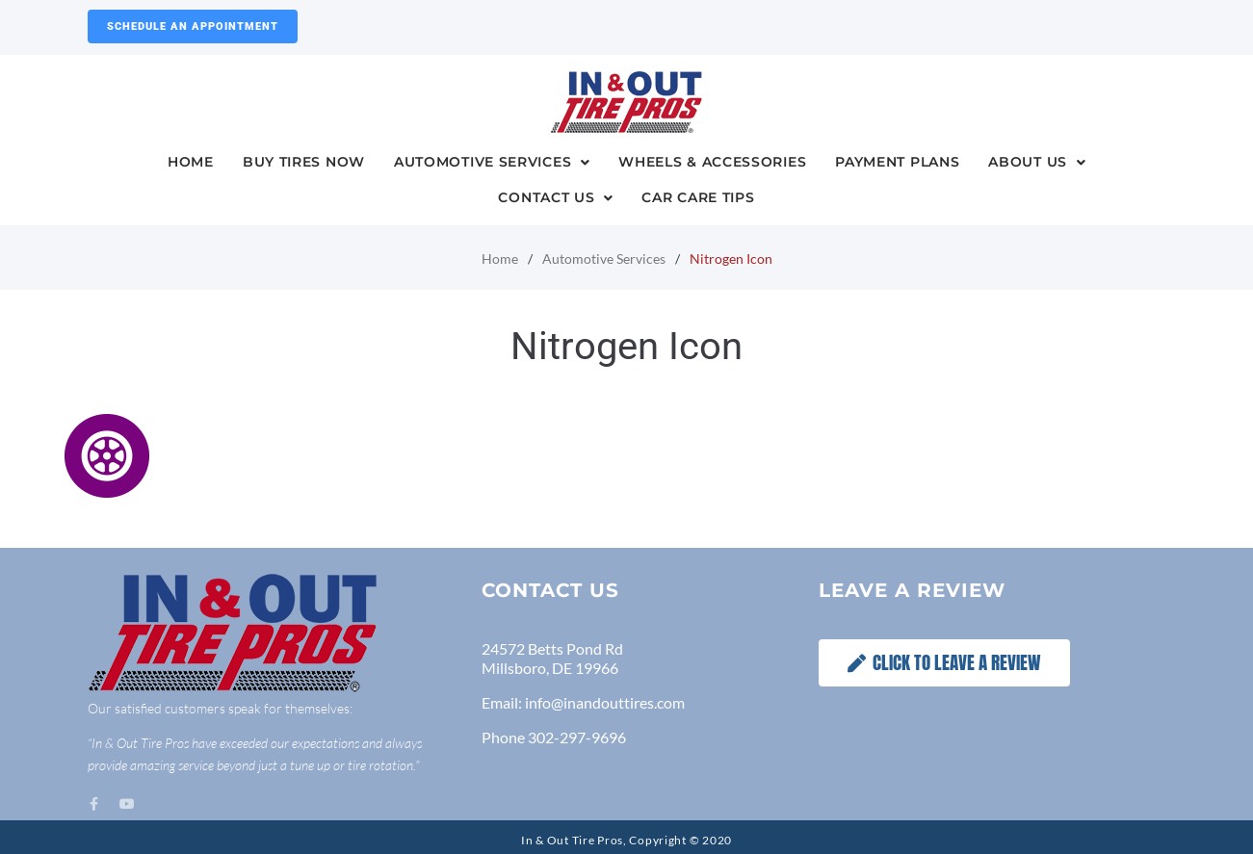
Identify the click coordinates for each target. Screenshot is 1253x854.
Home (500, 258)
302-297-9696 (577, 737)
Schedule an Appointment (192, 26)
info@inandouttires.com (605, 702)
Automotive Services (604, 258)
